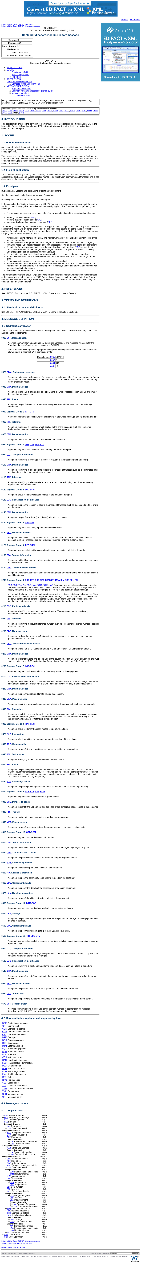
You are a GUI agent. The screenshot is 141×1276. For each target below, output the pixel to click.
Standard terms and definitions (26, 84)
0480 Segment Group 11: (13, 903)
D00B (67, 111)
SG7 (52, 580)
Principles (16, 77)
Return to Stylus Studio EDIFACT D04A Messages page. (20, 26)
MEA (57, 580)
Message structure (20, 93)
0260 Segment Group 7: (13, 666)
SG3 (41, 444)
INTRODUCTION (14, 67)
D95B (10, 111)
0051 (52, 366)
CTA (27, 545)
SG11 (39, 585)
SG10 (42, 792)
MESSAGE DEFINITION (18, 86)
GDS (37, 580)
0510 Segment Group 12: (13, 936)
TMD (42, 580)
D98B (44, 111)
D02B (95, 111)
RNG (32, 724)
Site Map (4, 1267)
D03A (4, 113)
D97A (27, 111)
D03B (10, 113)
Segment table (23, 95)
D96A (15, 111)
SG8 (67, 580)
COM (32, 545)
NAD (33, 217)
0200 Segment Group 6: (13, 580)
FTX (8, 399)
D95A (4, 111)
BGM (9, 372)
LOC (27, 490)
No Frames (135, 20)
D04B (21, 113)
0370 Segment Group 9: (13, 792)
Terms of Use (22, 1267)
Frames (124, 20)
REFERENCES (14, 79)
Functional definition (21, 72)
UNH (9, 338)
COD (29, 585)
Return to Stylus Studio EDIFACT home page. (17, 24)
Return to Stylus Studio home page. (13, 1261)
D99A (49, 111)
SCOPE (10, 70)
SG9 (15, 585)
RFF (50, 222)
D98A (38, 111)
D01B (78, 111)
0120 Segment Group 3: (13, 490)
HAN (34, 585)
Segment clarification (21, 88)
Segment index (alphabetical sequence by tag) (33, 91)
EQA (19, 585)
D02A (89, 111)
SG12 (45, 585)
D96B (21, 111)
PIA (24, 585)
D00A (61, 111)
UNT (9, 1004)
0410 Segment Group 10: (13, 832)
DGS (27, 792)
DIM (62, 580)
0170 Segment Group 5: (13, 545)
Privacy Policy (12, 1267)
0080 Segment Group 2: (13, 444)
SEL (72, 580)
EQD (78, 247)
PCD (10, 585)
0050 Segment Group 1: (13, 412)
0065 (52, 357)
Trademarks (31, 1267)
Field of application (20, 74)
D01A (72, 111)
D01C (84, 111)
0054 (52, 363)
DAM (28, 903)
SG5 (32, 522)
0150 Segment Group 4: (13, 522)
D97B (32, 111)
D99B (55, 111)
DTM (9, 387)
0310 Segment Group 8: (13, 724)
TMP (27, 724)
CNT (9, 994)
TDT (27, 444)
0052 (52, 360)
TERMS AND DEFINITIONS (19, 81)
